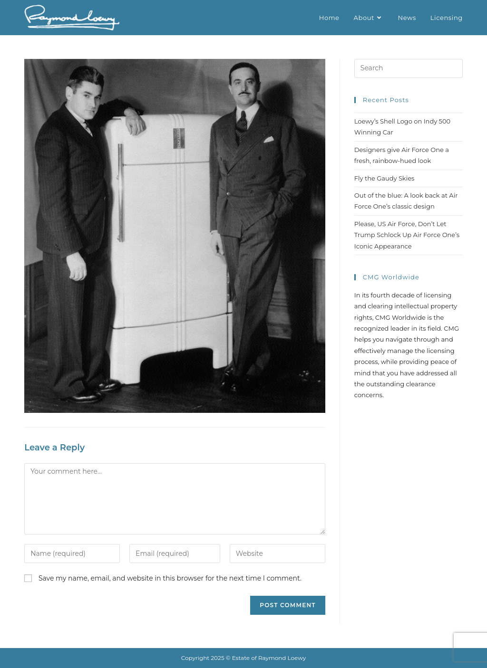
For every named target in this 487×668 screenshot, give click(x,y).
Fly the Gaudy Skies (384, 178)
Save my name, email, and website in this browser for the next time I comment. (170, 578)
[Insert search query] (408, 68)
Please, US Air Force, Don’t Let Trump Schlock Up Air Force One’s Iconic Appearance (406, 235)
